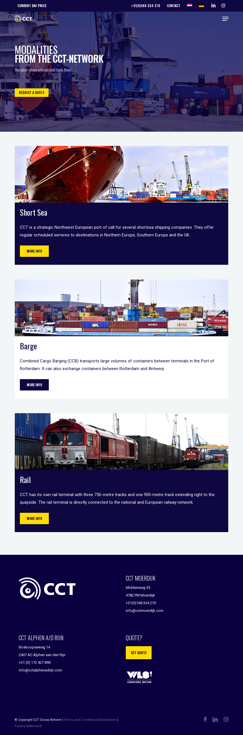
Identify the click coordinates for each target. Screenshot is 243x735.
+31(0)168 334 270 (141, 603)
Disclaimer (108, 720)
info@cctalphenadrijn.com (40, 670)
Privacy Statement (27, 726)
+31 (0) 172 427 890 (35, 662)
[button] (225, 19)
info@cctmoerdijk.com (145, 610)
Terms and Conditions (80, 720)
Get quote (138, 652)
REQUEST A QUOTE (31, 92)
